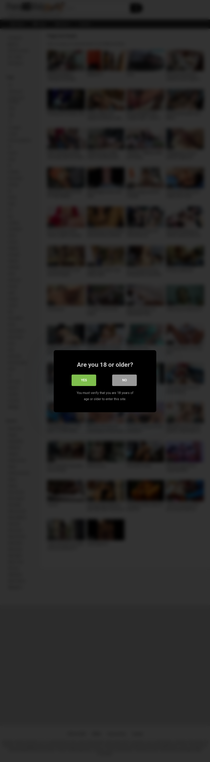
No (124, 380)
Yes (84, 380)
